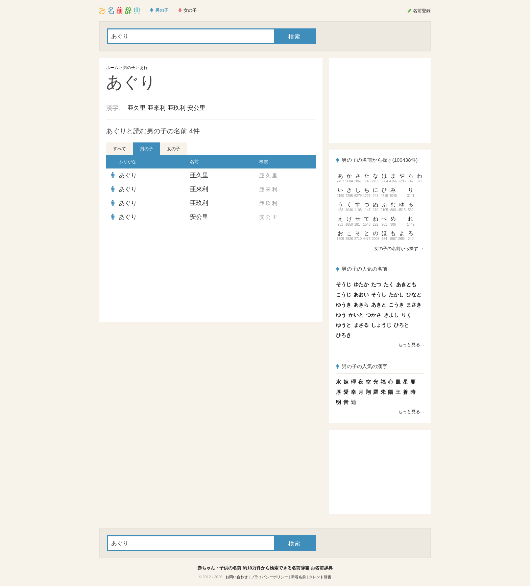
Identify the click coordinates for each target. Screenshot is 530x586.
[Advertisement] (157, 273)
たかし (396, 294)
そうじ (343, 284)
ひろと (401, 325)
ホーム (112, 67)
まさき (413, 305)
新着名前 (298, 577)
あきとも (406, 284)
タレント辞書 (320, 577)
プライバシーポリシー (269, 577)
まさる (361, 325)
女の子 (173, 148)
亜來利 (156, 108)
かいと (356, 315)
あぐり (128, 175)
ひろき (343, 335)
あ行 (144, 67)
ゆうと (343, 325)
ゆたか (361, 284)
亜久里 (136, 108)
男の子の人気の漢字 (361, 366)
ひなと (413, 294)
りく (406, 315)
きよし (391, 315)
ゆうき (343, 305)
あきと (378, 305)
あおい (361, 294)
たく (389, 284)
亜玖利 (176, 108)
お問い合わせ (236, 577)
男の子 (129, 67)
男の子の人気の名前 (361, 269)
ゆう (341, 315)
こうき (396, 305)
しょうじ (381, 325)
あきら (361, 305)
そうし (378, 294)
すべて (119, 148)
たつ (376, 284)
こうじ (343, 294)
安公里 (196, 108)
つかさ (373, 315)
